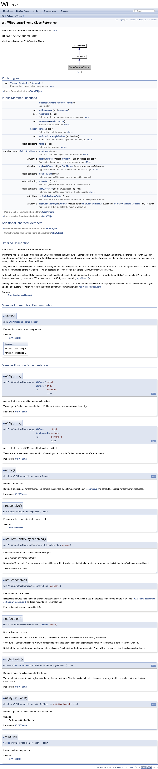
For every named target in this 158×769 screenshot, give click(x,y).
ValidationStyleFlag (131, 204)
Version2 (23, 83)
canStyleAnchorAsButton (50, 196)
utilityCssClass (46, 189)
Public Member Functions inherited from (28, 212)
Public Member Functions (134, 20)
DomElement (68, 166)
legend (79, 72)
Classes (65, 12)
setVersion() (15, 338)
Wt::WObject (36, 91)
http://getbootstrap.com (90, 287)
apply (41, 159)
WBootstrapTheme (14, 16)
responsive (63, 110)
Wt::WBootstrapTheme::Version (23, 322)
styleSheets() (83, 278)
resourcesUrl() (92, 488)
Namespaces (51, 12)
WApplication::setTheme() (20, 295)
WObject (61, 103)
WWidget (49, 159)
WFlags (117, 204)
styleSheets (44, 151)
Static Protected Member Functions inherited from (33, 233)
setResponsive (45, 110)
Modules (37, 11)
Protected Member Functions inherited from (30, 228)
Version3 (36, 83)
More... (56, 31)
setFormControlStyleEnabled (52, 136)
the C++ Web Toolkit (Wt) (128, 767)
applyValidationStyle (48, 204)
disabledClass (45, 174)
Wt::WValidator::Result (91, 204)
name (41, 144)
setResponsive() (16, 527)
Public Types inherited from (22, 91)
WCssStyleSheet (28, 151)
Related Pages (22, 11)
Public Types (119, 20)
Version (13, 83)
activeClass (44, 181)
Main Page (8, 11)
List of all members (150, 20)
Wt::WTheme (48, 212)
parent (69, 103)
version (61, 121)
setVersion (44, 121)
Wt (3, 16)
